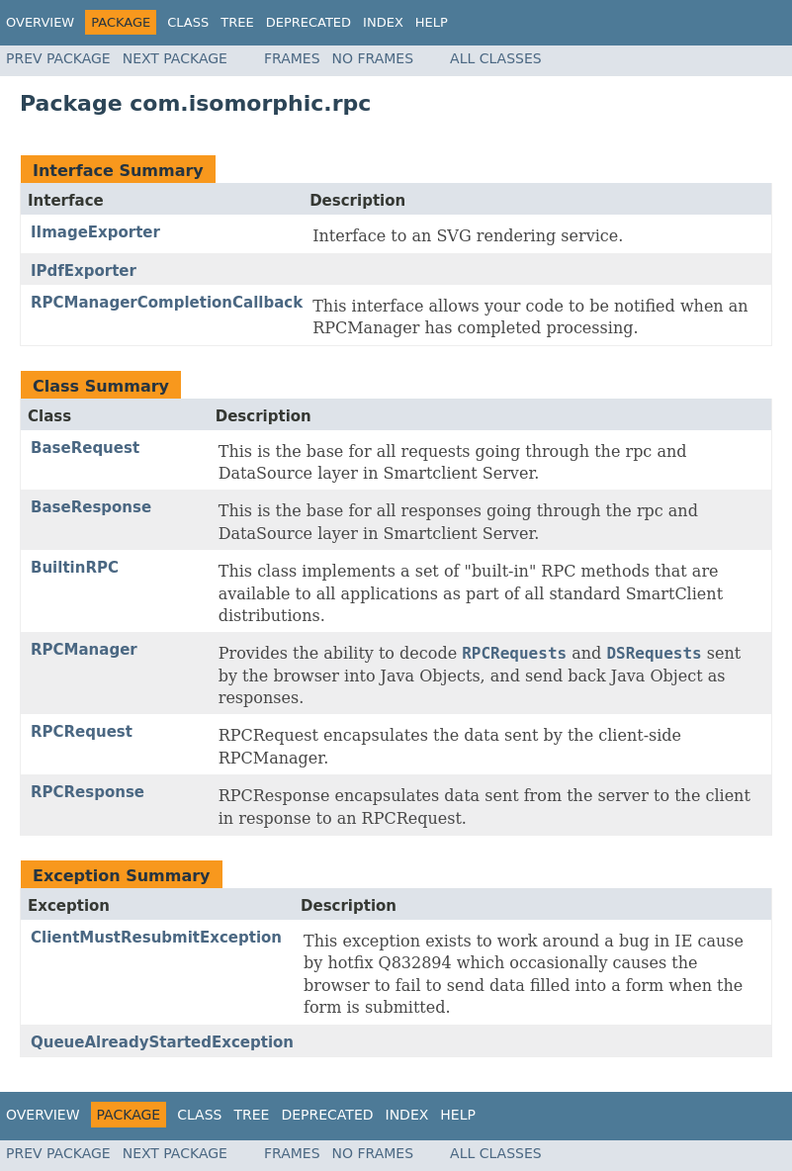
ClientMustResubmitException (156, 937)
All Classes (496, 58)
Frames (292, 58)
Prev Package (58, 58)
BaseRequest (85, 448)
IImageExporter (95, 232)
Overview (40, 22)
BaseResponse (91, 507)
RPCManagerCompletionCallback (167, 303)
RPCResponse (87, 792)
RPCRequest (81, 732)
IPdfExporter (83, 271)
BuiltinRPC (75, 568)
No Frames (373, 58)
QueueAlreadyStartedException (162, 1042)
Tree (236, 22)
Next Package (175, 58)
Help (431, 22)
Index (383, 22)
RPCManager (84, 650)
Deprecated (308, 22)
